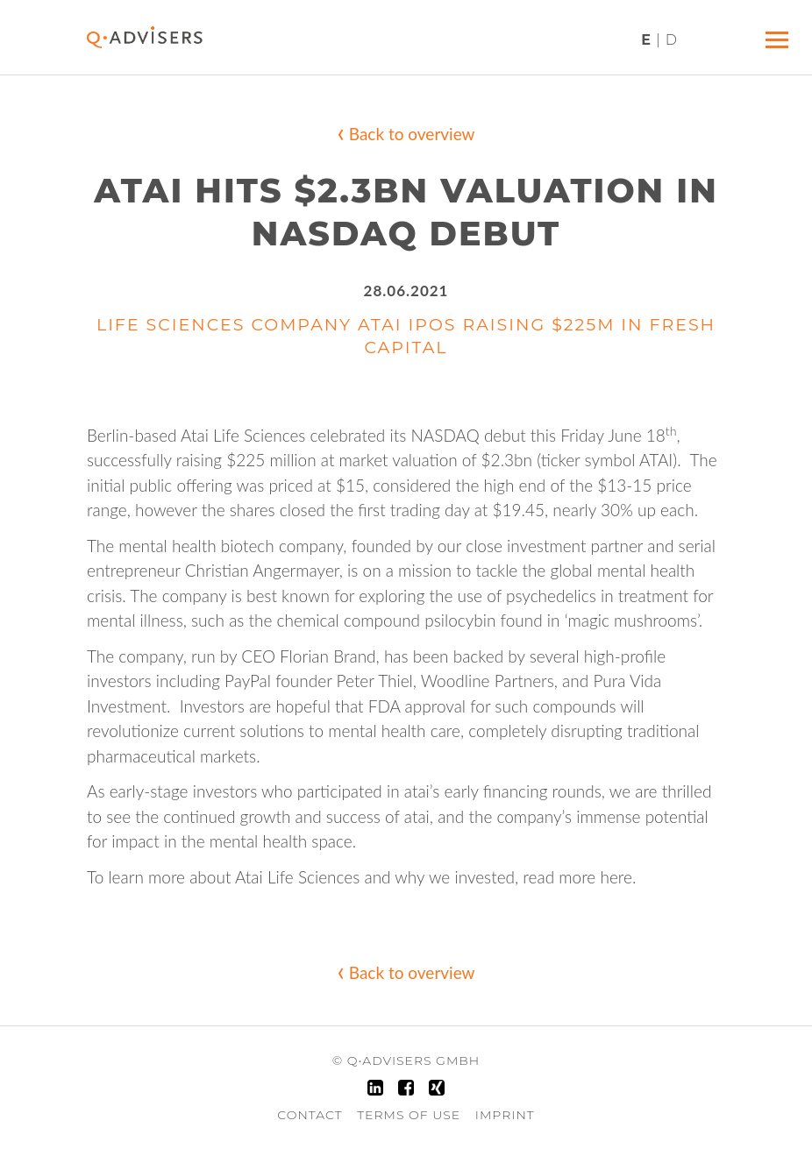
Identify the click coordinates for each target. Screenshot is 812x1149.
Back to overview (405, 131)
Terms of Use (408, 1115)
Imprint (505, 1115)
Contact (309, 1115)
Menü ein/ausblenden (780, 33)
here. (618, 877)
